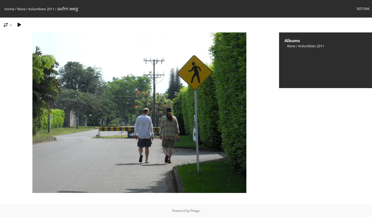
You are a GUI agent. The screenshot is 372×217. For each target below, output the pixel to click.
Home (9, 8)
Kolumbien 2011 (41, 8)
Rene (21, 8)
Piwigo (195, 210)
